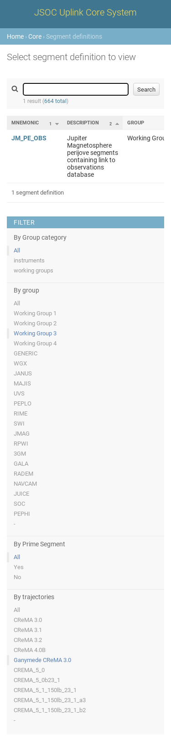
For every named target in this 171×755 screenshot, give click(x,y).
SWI (19, 423)
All (17, 250)
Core (34, 36)
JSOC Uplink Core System (85, 12)
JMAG (22, 433)
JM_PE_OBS (29, 138)
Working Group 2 (35, 323)
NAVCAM (25, 483)
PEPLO (22, 403)
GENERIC (25, 353)
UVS (19, 393)
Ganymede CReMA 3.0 (42, 660)
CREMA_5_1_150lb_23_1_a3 (50, 700)
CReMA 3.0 (28, 619)
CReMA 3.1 (28, 630)
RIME (20, 413)
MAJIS (22, 383)
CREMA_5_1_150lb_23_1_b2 (50, 710)
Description (83, 123)
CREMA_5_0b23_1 (37, 680)
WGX (20, 363)
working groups (33, 270)
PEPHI (22, 513)
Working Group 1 (35, 313)
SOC (19, 503)
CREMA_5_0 (29, 670)
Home (15, 36)
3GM (20, 453)
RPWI (21, 443)
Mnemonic (25, 123)
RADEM (23, 473)
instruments (29, 260)
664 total (55, 101)
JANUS (23, 373)
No (17, 577)
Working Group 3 (35, 333)
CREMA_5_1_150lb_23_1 (45, 690)
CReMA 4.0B (30, 650)
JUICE (21, 493)
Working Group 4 (35, 343)
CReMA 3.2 (28, 640)
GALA (21, 463)
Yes (19, 567)
